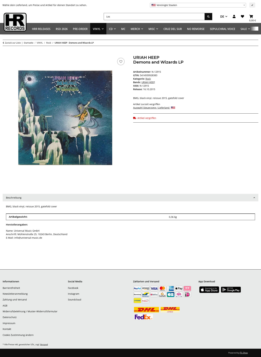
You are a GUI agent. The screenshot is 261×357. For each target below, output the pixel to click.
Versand (44, 344)
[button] (234, 16)
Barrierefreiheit (11, 287)
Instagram (73, 293)
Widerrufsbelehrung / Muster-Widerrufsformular (30, 311)
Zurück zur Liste (13, 42)
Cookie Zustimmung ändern (18, 335)
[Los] (154, 16)
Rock (148, 78)
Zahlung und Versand (15, 299)
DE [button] (222, 16)
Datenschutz (10, 317)
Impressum (9, 323)
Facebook (73, 287)
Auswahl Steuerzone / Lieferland (154, 107)
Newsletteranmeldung (15, 293)
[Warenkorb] (252, 16)
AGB (5, 305)
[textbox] (198, 5)
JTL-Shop (244, 352)
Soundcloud (74, 299)
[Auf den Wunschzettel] (121, 61)
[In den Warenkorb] (5, 53)
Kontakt (7, 329)
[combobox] (198, 5)
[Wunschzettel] (242, 16)
